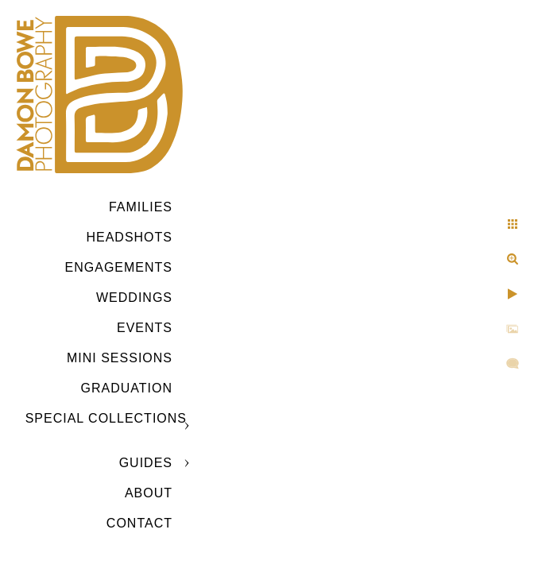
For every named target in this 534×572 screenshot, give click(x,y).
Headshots (129, 237)
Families (140, 207)
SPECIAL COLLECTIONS (106, 418)
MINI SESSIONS (119, 358)
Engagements (118, 267)
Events (144, 327)
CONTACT (139, 523)
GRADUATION (126, 388)
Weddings (134, 297)
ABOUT (148, 493)
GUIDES (145, 463)
